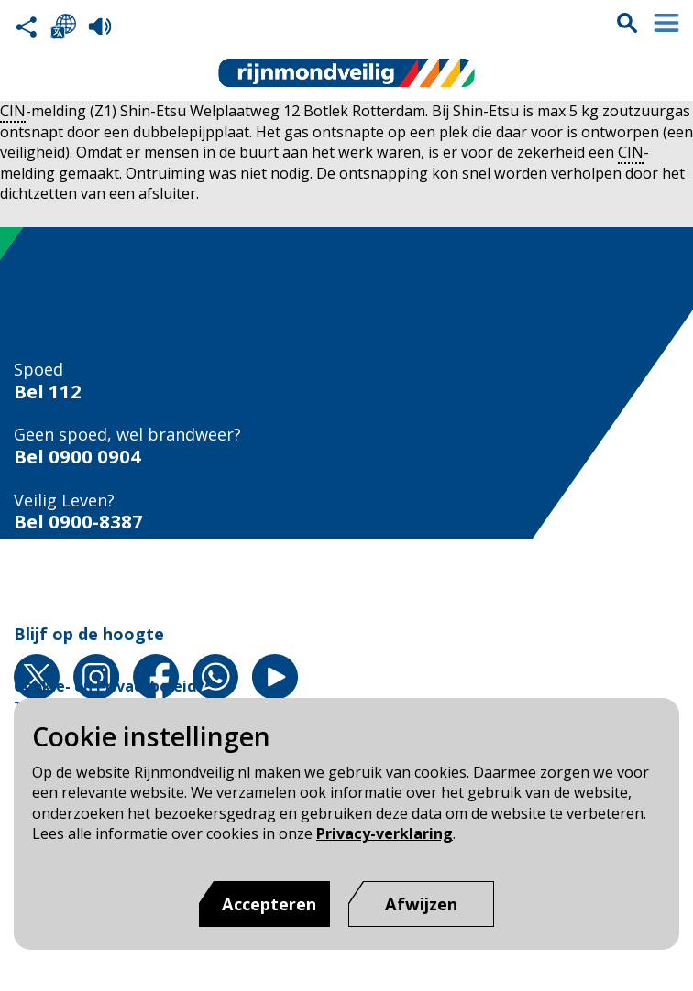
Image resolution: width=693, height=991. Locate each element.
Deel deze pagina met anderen (26, 26)
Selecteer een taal (63, 26)
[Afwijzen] (421, 904)
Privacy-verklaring (384, 833)
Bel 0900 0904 (77, 456)
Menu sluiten (666, 23)
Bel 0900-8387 (78, 521)
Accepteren (269, 904)
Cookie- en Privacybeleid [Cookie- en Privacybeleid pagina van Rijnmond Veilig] (105, 686)
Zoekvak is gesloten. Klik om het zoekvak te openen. (627, 23)
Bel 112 (48, 391)
